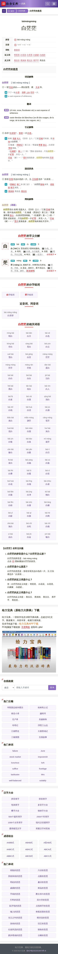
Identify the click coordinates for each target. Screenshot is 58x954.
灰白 (48, 431)
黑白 (10, 389)
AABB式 (10, 842)
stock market (15, 757)
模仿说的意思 (43, 917)
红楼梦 (13, 151)
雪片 (25, 158)
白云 (48, 347)
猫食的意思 (43, 929)
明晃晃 (17, 55)
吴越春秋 (43, 719)
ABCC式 (47, 856)
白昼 (48, 484)
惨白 (10, 452)
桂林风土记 (43, 707)
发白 (10, 463)
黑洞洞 (23, 60)
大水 (38, 87)
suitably (42, 780)
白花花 (23, 55)
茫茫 (32, 92)
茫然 (29, 368)
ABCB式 (29, 856)
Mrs (43, 774)
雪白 (10, 357)
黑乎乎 (36, 60)
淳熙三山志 (43, 725)
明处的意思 (15, 882)
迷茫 (48, 442)
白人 (48, 389)
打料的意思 (15, 900)
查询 (52, 687)
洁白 (48, 378)
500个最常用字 (15, 817)
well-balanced (15, 780)
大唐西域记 (43, 731)
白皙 (48, 473)
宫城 (41, 138)
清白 (48, 399)
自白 (10, 537)
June (43, 751)
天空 (52, 158)
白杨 (29, 463)
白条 (29, 442)
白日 (48, 452)
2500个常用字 (43, 817)
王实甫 (35, 179)
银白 (48, 537)
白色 (29, 133)
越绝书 (43, 713)
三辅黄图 (15, 737)
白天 (29, 336)
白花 (10, 484)
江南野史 (15, 731)
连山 (45, 145)
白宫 (29, 357)
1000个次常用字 (15, 822)
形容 (21, 133)
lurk (42, 763)
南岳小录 (15, 713)
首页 (11, 11)
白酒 (48, 410)
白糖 (48, 505)
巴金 (10, 158)
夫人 (19, 138)
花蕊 (14, 138)
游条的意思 (15, 923)
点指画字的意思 (43, 906)
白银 (10, 442)
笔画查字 (15, 805)
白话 (29, 410)
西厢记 (13, 184)
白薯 (29, 505)
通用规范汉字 (15, 828)
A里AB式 (48, 842)
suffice (15, 769)
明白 (10, 336)
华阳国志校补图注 (15, 707)
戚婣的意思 (15, 888)
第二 (19, 184)
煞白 (10, 526)
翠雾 (40, 145)
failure (15, 751)
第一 (20, 151)
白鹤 (48, 516)
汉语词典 (21, 11)
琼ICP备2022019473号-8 (36, 951)
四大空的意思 (43, 900)
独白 (48, 495)
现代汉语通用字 (43, 822)
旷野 (12, 154)
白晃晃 (29, 55)
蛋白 (48, 368)
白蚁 (10, 516)
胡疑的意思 (15, 870)
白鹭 (29, 473)
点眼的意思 (43, 876)
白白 (10, 378)
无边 (11, 87)
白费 (10, 473)
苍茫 (48, 421)
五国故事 (43, 737)
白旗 (29, 516)
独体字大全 (43, 811)
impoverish (43, 757)
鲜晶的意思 (43, 888)
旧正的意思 (43, 923)
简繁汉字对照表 (43, 828)
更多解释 (30, 271)
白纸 (10, 410)
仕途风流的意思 (15, 929)
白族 (48, 463)
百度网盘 (25, 627)
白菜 (29, 399)
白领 (29, 484)
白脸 (10, 495)
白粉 (10, 505)
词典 (23, 4)
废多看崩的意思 (15, 935)
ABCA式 (47, 849)
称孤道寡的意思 (43, 912)
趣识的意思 (43, 882)
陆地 (42, 184)
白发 (10, 399)
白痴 (48, 526)
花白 (10, 431)
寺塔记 (15, 725)
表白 (10, 421)
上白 (28, 92)
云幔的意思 (43, 935)
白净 (29, 495)
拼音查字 (15, 799)
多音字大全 (43, 805)
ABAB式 (29, 842)
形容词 (17, 50)
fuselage (43, 769)
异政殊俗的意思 (15, 876)
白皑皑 (42, 55)
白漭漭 (13, 133)
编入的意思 (15, 912)
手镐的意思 (15, 894)
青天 (12, 187)
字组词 (10, 295)
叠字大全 (15, 811)
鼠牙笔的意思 (15, 906)
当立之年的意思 (15, 917)
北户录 (15, 719)
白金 (29, 537)
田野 (24, 92)
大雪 (18, 92)
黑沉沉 (29, 60)
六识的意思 (43, 870)
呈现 (11, 179)
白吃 (29, 526)
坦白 (29, 389)
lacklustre (15, 774)
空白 (10, 347)
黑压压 (17, 60)
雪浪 (10, 148)
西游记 (20, 145)
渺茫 (29, 421)
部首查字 (43, 799)
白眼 (29, 452)
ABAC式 (29, 849)
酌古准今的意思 (43, 894)
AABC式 (10, 849)
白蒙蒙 (36, 55)
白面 (29, 431)
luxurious (15, 763)
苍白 (29, 347)
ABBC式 (10, 856)
